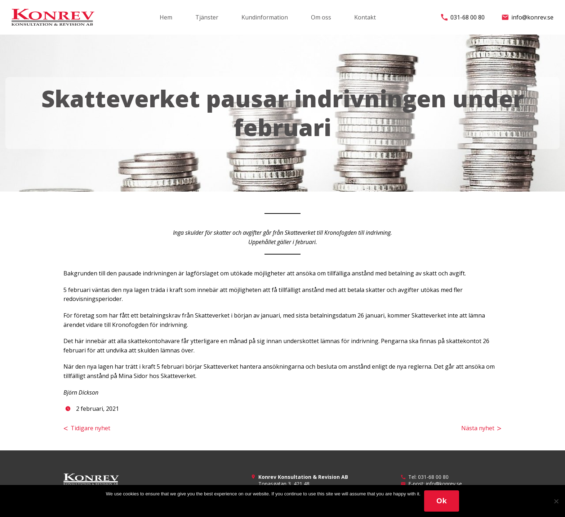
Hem (166, 17)
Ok (441, 500)
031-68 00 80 (463, 17)
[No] (556, 501)
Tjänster (206, 17)
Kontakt (365, 17)
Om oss (321, 17)
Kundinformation (264, 17)
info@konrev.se (527, 17)
